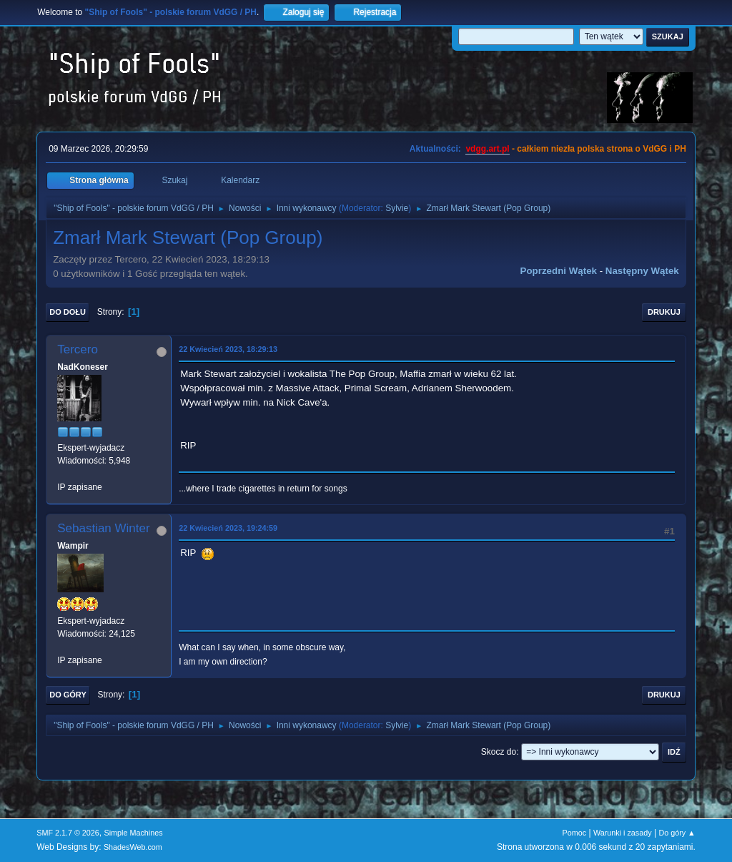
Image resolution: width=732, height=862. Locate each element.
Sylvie (396, 208)
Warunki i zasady (622, 832)
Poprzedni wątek (558, 270)
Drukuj (664, 312)
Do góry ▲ (676, 832)
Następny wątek (642, 270)
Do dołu (67, 312)
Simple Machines (133, 832)
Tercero (77, 349)
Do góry (67, 694)
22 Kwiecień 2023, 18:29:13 (228, 349)
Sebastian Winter (103, 528)
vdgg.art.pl (487, 149)
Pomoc (575, 832)
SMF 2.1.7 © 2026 (67, 832)
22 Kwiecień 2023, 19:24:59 (228, 528)
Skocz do (498, 752)
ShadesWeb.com (133, 847)
